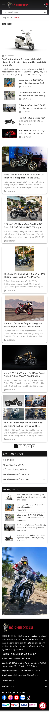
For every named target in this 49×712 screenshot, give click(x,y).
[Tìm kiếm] (45, 12)
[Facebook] (4, 697)
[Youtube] (16, 697)
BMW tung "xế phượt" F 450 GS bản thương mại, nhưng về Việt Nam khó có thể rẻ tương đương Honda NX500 (31, 527)
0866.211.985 (33, 670)
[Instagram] (10, 697)
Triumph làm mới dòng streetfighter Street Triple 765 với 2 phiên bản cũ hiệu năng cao (23, 325)
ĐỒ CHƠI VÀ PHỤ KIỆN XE (15, 469)
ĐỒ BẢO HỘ (8, 460)
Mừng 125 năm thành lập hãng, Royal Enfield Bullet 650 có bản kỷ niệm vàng (24, 375)
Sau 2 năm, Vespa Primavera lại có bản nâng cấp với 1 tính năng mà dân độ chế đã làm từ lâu (24, 62)
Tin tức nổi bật (11, 489)
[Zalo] (22, 697)
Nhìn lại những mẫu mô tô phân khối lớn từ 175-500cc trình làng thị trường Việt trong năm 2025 (23, 424)
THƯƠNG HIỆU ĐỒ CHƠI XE (16, 474)
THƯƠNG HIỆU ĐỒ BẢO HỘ (16, 479)
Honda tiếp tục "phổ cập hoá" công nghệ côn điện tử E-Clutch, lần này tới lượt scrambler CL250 (30, 537)
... (28, 446)
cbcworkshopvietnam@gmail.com (23, 675)
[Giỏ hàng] (45, 5)
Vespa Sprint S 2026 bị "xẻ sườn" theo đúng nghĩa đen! (30, 506)
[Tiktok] (28, 697)
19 (33, 446)
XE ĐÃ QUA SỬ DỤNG (13, 465)
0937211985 (18, 670)
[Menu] (4, 5)
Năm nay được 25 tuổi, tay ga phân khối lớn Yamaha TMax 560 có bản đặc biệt (32, 133)
